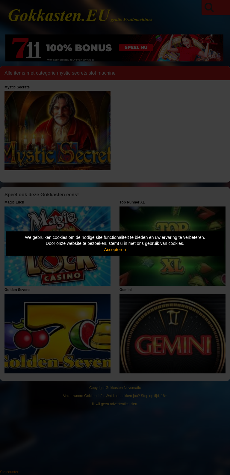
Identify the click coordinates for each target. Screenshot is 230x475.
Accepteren (115, 249)
